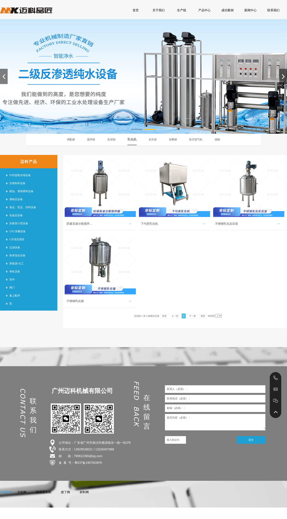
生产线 (181, 10)
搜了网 (65, 492)
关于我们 (158, 10)
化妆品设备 (16, 215)
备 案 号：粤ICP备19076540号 (80, 462)
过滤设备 (14, 247)
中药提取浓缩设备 (20, 175)
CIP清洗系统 (16, 239)
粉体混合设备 (17, 255)
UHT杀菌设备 (17, 231)
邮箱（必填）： (176, 408)
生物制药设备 (17, 183)
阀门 (12, 287)
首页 (136, 10)
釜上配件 (14, 295)
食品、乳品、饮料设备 (22, 207)
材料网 (84, 492)
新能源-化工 (16, 263)
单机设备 (14, 271)
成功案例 (227, 10)
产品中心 (204, 10)
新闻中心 (250, 10)
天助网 (21, 492)
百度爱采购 (43, 492)
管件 (12, 279)
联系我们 (273, 10)
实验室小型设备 (18, 223)
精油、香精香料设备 (21, 191)
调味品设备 (16, 199)
